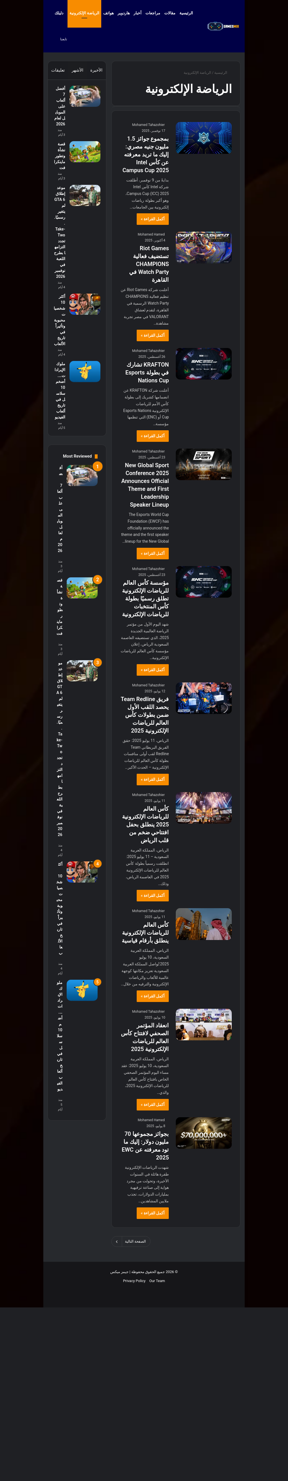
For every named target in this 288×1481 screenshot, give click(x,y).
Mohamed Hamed (151, 234)
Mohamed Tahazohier (148, 125)
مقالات (170, 13)
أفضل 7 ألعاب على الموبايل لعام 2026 (59, 132)
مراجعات (152, 13)
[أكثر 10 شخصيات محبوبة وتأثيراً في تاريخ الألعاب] (82, 495)
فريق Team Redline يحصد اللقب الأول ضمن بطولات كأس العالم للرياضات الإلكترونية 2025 (145, 715)
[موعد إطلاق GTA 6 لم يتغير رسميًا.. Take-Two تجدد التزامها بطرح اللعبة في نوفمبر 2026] (82, 294)
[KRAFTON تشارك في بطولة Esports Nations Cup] (204, 364)
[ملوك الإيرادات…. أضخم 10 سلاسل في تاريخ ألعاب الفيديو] (82, 613)
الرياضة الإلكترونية (84, 13)
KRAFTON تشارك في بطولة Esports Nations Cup (147, 372)
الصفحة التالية (131, 1241)
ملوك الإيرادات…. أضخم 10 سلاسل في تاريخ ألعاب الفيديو (59, 659)
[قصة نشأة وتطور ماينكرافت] (82, 211)
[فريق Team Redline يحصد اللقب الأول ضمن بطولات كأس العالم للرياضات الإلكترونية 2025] (204, 698)
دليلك (59, 13)
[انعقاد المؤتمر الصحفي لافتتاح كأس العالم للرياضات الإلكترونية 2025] (204, 1024)
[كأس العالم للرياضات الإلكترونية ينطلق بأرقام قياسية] (204, 924)
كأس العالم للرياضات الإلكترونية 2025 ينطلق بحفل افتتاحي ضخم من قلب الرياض (145, 824)
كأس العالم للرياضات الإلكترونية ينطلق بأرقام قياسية (145, 932)
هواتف (108, 13)
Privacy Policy (134, 1462)
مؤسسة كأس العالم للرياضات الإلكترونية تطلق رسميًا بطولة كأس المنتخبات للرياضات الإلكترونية (145, 598)
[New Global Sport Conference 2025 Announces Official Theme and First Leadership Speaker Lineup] (204, 464)
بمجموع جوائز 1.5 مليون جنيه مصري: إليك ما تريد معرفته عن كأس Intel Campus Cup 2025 (145, 154)
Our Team (157, 1462)
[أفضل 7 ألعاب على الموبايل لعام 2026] (82, 99)
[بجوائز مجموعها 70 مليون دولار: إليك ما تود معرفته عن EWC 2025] (204, 1133)
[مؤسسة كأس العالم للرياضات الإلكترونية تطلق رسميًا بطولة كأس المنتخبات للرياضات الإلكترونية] (204, 582)
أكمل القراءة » (153, 219)
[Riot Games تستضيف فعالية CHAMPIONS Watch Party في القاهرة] (204, 247)
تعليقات (58, 70)
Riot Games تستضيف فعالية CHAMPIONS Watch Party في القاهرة (149, 264)
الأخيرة (96, 70)
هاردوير (124, 13)
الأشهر (77, 70)
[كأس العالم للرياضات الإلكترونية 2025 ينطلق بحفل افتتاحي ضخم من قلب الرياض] (204, 808)
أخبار (137, 13)
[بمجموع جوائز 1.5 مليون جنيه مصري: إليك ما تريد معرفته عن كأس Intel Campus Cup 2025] (204, 138)
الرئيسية (188, 13)
